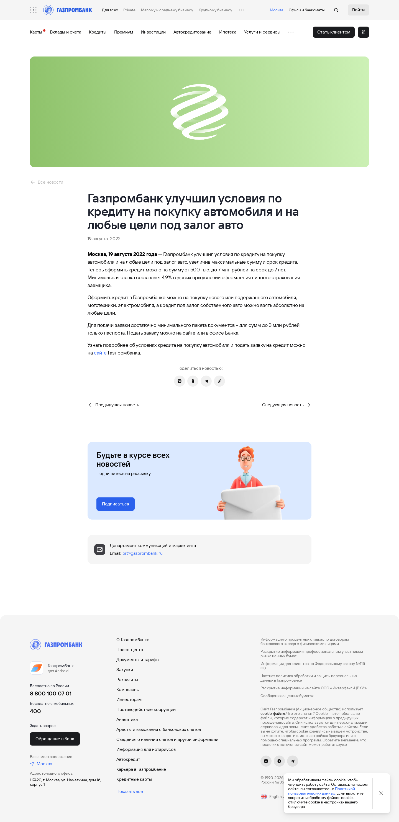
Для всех (110, 10)
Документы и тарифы (137, 659)
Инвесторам (129, 699)
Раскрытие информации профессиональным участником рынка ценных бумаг (311, 653)
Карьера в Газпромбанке (141, 769)
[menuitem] (36, 10)
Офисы (295, 10)
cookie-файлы (272, 713)
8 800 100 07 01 (50, 693)
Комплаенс (127, 689)
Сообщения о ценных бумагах (286, 695)
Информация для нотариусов (146, 749)
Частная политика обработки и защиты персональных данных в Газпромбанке (308, 678)
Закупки (124, 669)
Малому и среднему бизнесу (167, 10)
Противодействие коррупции (146, 709)
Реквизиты (127, 679)
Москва (276, 10)
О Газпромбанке (132, 639)
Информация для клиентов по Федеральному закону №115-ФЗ (313, 665)
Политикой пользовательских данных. (321, 791)
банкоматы (314, 10)
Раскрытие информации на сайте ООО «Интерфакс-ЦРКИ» (313, 688)
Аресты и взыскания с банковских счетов (158, 729)
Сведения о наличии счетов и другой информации (167, 739)
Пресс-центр (129, 649)
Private (129, 10)
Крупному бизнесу (215, 10)
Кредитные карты (134, 779)
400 (35, 711)
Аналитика (127, 719)
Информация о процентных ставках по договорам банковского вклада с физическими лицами (304, 641)
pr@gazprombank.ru (142, 553)
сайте (100, 353)
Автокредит (128, 759)
